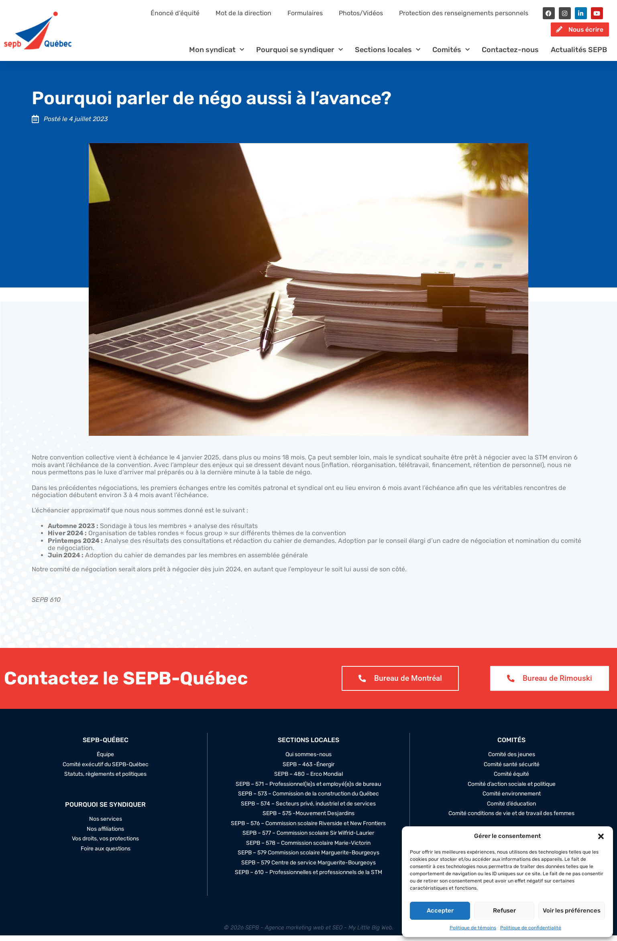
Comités (451, 55)
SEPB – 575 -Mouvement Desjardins (308, 819)
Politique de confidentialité (530, 928)
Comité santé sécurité (512, 770)
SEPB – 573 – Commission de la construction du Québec (308, 799)
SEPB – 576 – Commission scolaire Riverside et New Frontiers (308, 829)
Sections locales (387, 55)
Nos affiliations (105, 835)
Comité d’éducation (511, 809)
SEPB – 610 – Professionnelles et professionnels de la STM (308, 878)
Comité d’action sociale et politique (512, 790)
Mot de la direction (243, 13)
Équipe (105, 760)
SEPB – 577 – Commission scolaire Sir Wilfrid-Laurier (308, 839)
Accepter (440, 910)
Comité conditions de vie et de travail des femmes (511, 819)
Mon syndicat (216, 55)
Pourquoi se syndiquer (299, 55)
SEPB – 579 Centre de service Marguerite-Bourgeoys (308, 868)
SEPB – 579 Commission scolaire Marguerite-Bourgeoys (308, 858)
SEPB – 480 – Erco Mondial (308, 780)
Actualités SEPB (579, 55)
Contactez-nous (510, 55)
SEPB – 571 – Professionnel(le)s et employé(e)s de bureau (308, 790)
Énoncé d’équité (175, 13)
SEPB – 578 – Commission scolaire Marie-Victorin (308, 849)
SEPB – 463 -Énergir (308, 770)
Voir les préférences (572, 910)
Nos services (105, 825)
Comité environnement (512, 799)
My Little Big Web (370, 933)
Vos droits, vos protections (105, 845)
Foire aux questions (105, 854)
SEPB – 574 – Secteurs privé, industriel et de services (308, 809)
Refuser (504, 910)
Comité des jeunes (511, 760)
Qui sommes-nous (308, 760)
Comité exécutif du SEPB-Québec (106, 770)
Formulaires (305, 13)
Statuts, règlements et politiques (105, 780)
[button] (601, 836)
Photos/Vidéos (361, 13)
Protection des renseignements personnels (463, 13)
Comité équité (511, 780)
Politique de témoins (473, 928)
